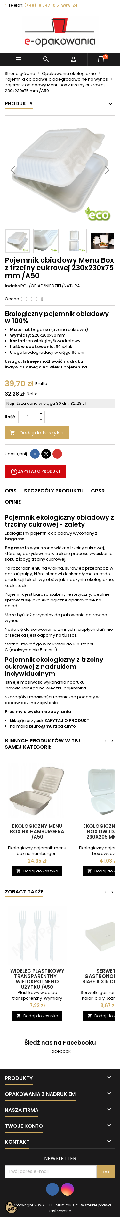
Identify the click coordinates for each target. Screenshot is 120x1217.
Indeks (12, 286)
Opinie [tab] (13, 502)
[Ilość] (27, 417)
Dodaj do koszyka (36, 432)
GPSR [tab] (98, 490)
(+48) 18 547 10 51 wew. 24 (50, 5)
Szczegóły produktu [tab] (54, 490)
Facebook (60, 1051)
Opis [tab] (11, 490)
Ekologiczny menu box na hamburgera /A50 (37, 831)
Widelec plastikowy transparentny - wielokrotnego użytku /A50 (37, 978)
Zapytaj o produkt (35, 472)
